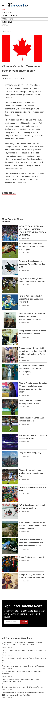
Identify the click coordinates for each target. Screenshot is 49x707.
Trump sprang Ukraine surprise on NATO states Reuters (22, 687)
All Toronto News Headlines (17, 638)
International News (9, 16)
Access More (6, 222)
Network (5, 25)
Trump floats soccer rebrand (31, 557)
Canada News (7, 13)
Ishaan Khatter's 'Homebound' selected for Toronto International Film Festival (32, 316)
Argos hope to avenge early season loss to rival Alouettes (23, 666)
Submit (24, 622)
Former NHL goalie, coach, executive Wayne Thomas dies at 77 (32, 264)
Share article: (9, 193)
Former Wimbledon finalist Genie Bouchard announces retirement (31, 299)
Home (4, 10)
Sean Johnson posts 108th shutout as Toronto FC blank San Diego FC (31, 247)
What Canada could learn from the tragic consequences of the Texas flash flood (32, 525)
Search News (7, 22)
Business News (7, 19)
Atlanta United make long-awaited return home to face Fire (31, 473)
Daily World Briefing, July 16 (31, 453)
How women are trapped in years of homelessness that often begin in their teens (31, 543)
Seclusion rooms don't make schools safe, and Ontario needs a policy (31, 369)
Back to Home (7, 32)
